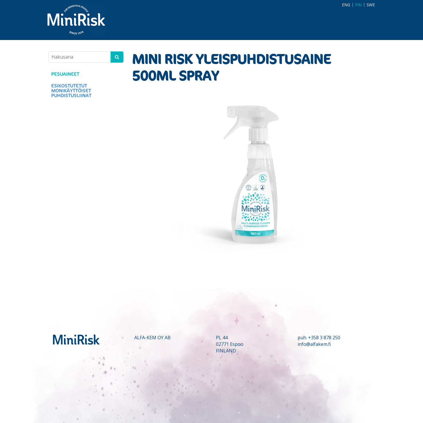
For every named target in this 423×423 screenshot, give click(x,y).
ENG (346, 5)
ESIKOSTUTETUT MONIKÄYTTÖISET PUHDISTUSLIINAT (71, 91)
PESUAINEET (65, 74)
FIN (358, 5)
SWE (371, 5)
